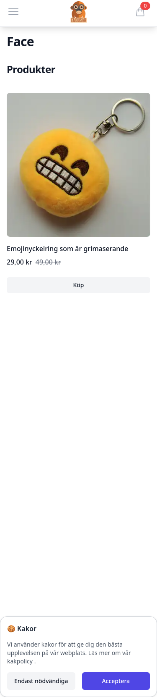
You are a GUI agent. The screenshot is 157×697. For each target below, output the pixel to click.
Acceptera (116, 681)
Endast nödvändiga (41, 681)
